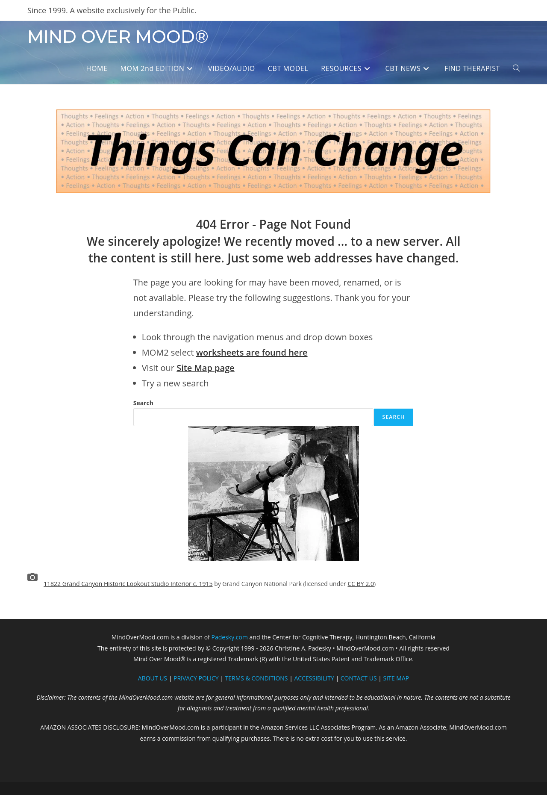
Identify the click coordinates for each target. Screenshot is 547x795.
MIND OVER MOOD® (118, 36)
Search (143, 403)
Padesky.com (230, 637)
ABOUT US (152, 678)
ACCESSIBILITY (314, 678)
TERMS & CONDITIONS (256, 678)
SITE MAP (396, 678)
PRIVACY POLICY (196, 678)
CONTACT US (359, 678)
